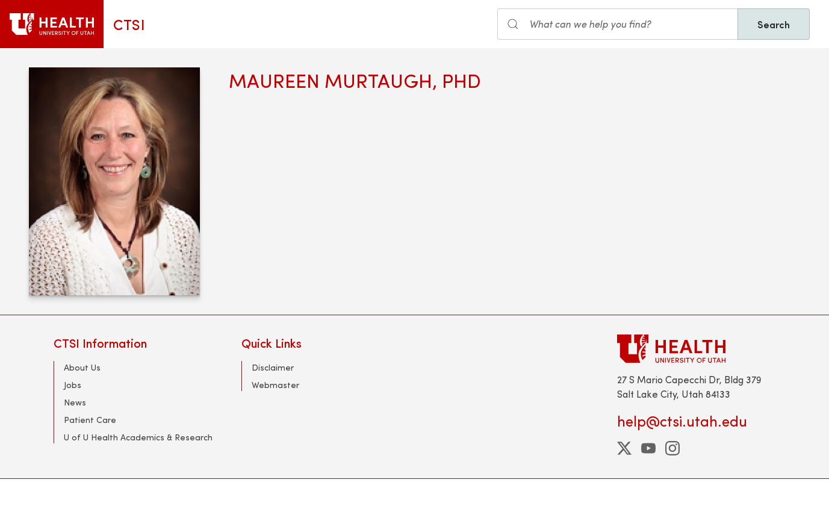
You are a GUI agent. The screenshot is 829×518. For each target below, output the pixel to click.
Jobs (72, 384)
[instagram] (672, 448)
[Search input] (617, 24)
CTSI (129, 24)
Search (773, 24)
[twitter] (624, 448)
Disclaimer (273, 367)
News (75, 402)
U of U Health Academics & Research (138, 437)
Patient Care (90, 419)
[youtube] (648, 448)
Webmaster (275, 384)
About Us (82, 367)
